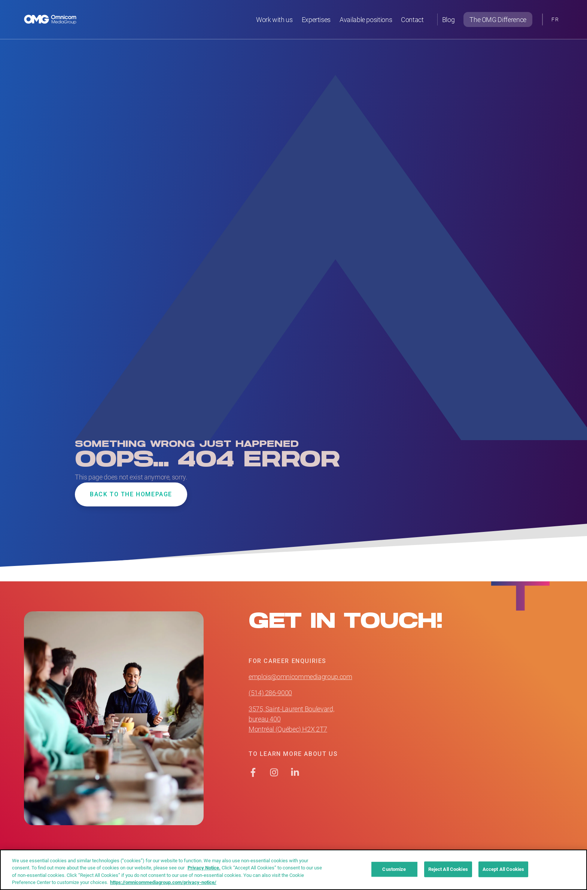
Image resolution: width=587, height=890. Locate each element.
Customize (394, 869)
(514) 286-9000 (270, 692)
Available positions (366, 19)
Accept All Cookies (503, 869)
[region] (293, 870)
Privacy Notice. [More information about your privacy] (204, 867)
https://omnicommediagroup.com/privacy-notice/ (163, 882)
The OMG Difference (497, 19)
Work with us (274, 19)
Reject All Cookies (448, 869)
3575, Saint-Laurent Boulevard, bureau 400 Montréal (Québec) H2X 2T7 (291, 718)
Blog (448, 19)
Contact (412, 19)
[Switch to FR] (555, 19)
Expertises (316, 19)
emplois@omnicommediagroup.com (300, 676)
